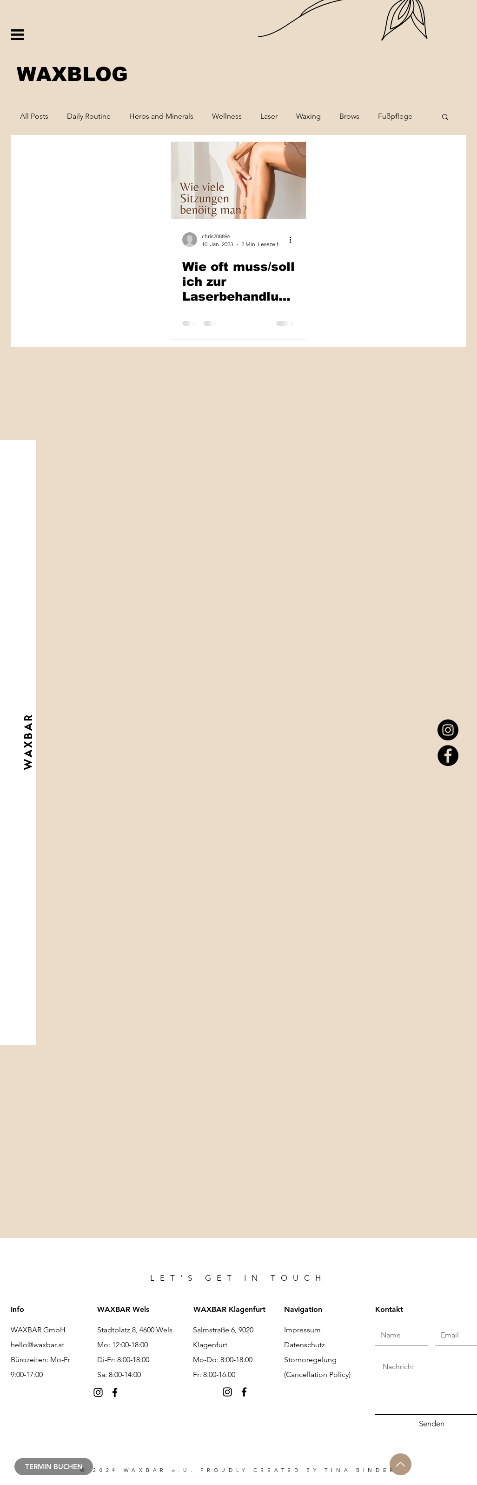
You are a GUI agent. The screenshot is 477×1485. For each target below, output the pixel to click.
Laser (269, 116)
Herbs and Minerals (161, 116)
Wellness (227, 116)
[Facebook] (447, 755)
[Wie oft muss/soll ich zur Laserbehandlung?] (238, 180)
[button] (17, 34)
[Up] (400, 1464)
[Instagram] (447, 729)
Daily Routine (89, 116)
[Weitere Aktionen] (293, 239)
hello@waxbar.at (37, 1344)
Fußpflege (395, 116)
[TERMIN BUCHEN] (53, 1466)
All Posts (34, 116)
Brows (349, 116)
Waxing (308, 116)
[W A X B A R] (27, 742)
